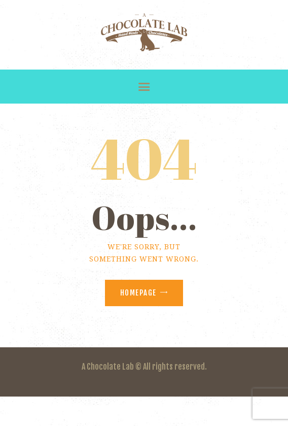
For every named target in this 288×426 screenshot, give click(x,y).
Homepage (138, 293)
